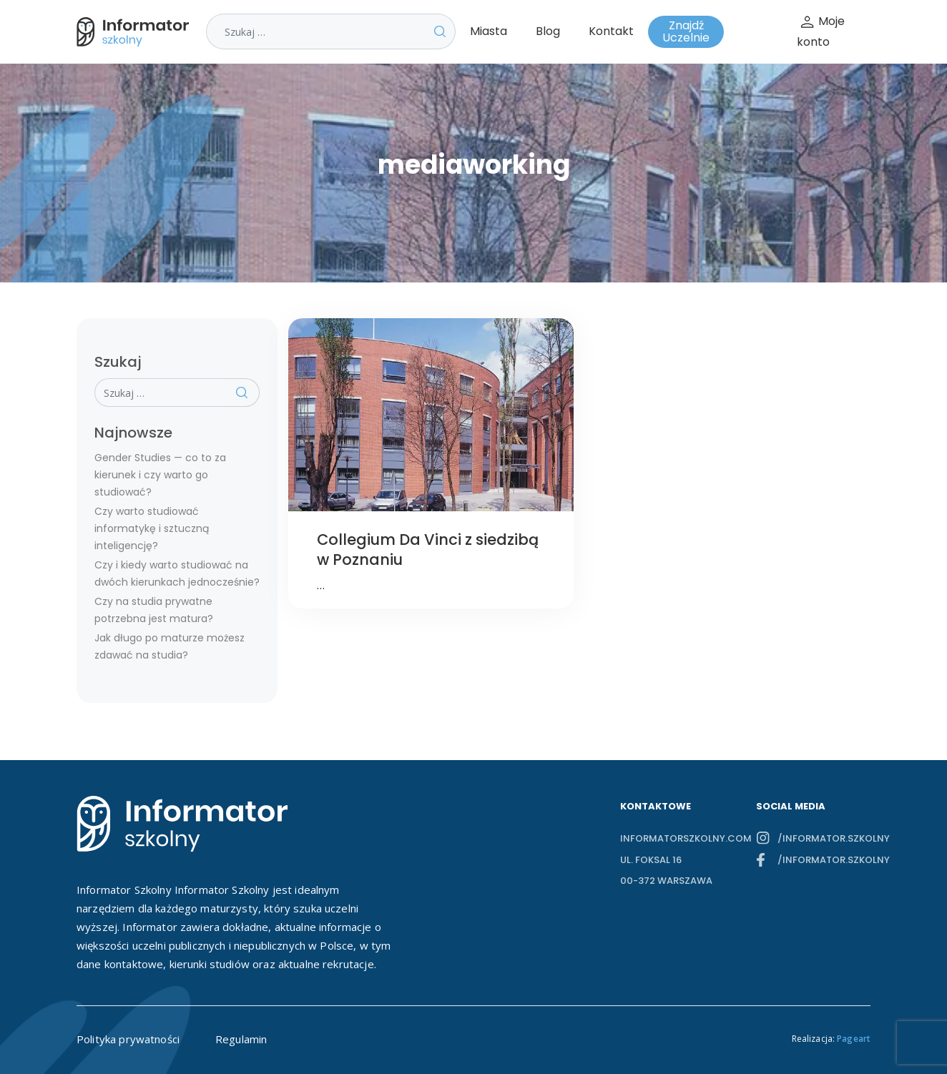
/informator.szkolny (823, 838)
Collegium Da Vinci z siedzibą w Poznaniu (428, 549)
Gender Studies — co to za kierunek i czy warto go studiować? (160, 474)
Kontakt (611, 31)
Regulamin (241, 1039)
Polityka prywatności (128, 1039)
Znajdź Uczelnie (686, 31)
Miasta (488, 31)
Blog (548, 31)
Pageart (853, 1039)
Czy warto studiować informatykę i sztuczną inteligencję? (151, 528)
